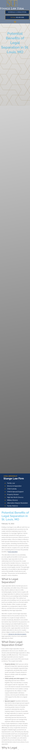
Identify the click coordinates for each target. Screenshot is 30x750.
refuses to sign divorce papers (17, 634)
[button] (15, 21)
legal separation (13, 551)
